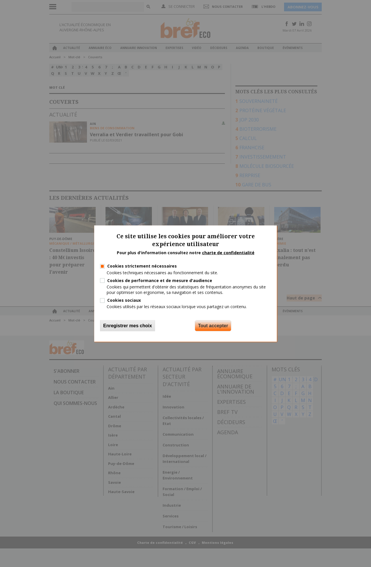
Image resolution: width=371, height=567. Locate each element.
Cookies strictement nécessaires (142, 266)
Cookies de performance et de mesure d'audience (159, 280)
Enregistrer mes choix (127, 325)
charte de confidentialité (228, 252)
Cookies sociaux (124, 300)
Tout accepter (213, 325)
